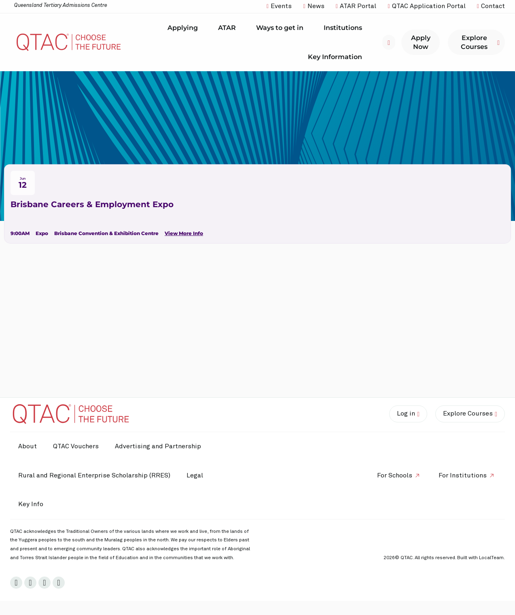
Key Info (32, 504)
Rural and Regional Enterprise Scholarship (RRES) (94, 475)
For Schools (394, 475)
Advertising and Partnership (158, 446)
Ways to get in (281, 28)
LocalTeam (491, 558)
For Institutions (463, 475)
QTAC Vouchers (76, 446)
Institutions (345, 28)
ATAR (229, 28)
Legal (195, 475)
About (27, 446)
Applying (184, 28)
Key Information (337, 57)
